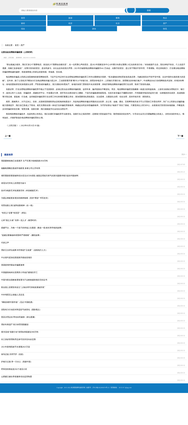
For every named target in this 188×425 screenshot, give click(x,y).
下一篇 (180, 136)
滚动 (94, 29)
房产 (165, 23)
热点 (165, 18)
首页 (23, 18)
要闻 (118, 18)
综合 (23, 29)
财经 (23, 23)
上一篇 (8, 136)
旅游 (70, 18)
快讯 (165, 29)
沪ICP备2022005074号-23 (101, 387)
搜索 (149, 10)
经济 (70, 23)
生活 (118, 23)
